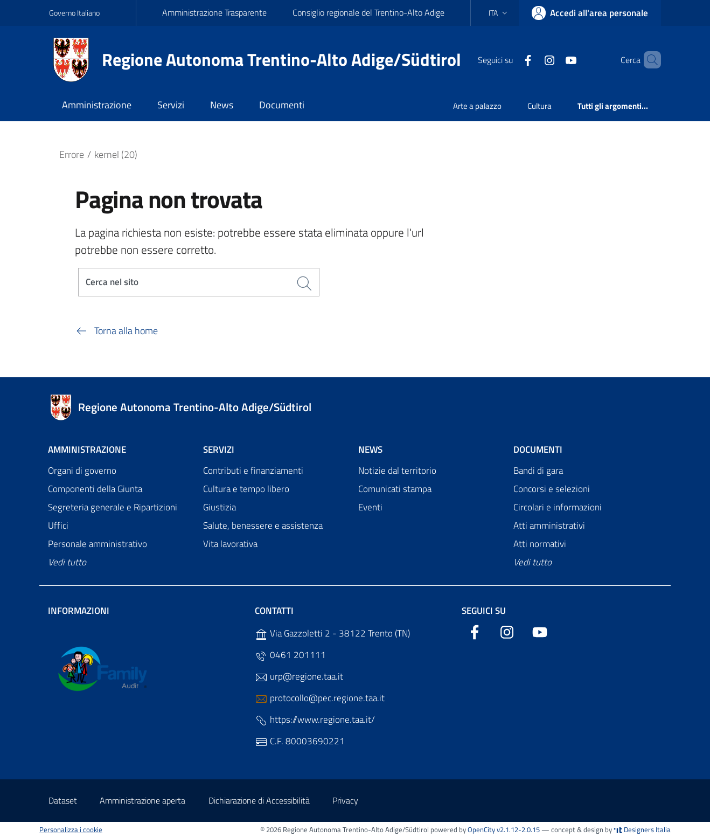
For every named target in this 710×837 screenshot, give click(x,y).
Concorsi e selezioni (551, 489)
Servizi (218, 449)
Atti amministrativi (549, 525)
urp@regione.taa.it (299, 676)
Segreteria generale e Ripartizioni (112, 508)
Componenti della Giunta (95, 489)
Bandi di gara (538, 471)
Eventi (370, 508)
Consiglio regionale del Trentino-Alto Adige (368, 12)
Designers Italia (642, 829)
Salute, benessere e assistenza (263, 525)
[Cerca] (648, 60)
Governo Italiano (74, 12)
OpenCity (482, 829)
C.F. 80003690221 (300, 741)
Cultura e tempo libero (246, 489)
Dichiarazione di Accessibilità (259, 800)
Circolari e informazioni (557, 508)
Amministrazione (87, 449)
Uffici (58, 525)
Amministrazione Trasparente (214, 12)
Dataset (62, 800)
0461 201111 (290, 655)
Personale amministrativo (97, 544)
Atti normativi (539, 544)
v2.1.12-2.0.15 (518, 829)
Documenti (537, 449)
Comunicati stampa (394, 489)
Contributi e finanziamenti (253, 471)
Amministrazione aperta (142, 800)
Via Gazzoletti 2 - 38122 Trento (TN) (332, 633)
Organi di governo (82, 471)
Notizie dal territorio (397, 471)
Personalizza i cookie (70, 829)
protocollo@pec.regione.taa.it (320, 698)
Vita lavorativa (230, 544)
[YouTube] (552, 59)
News (370, 449)
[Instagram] (531, 59)
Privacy (345, 800)
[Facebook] (509, 59)
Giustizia (219, 508)
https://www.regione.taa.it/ (315, 720)
